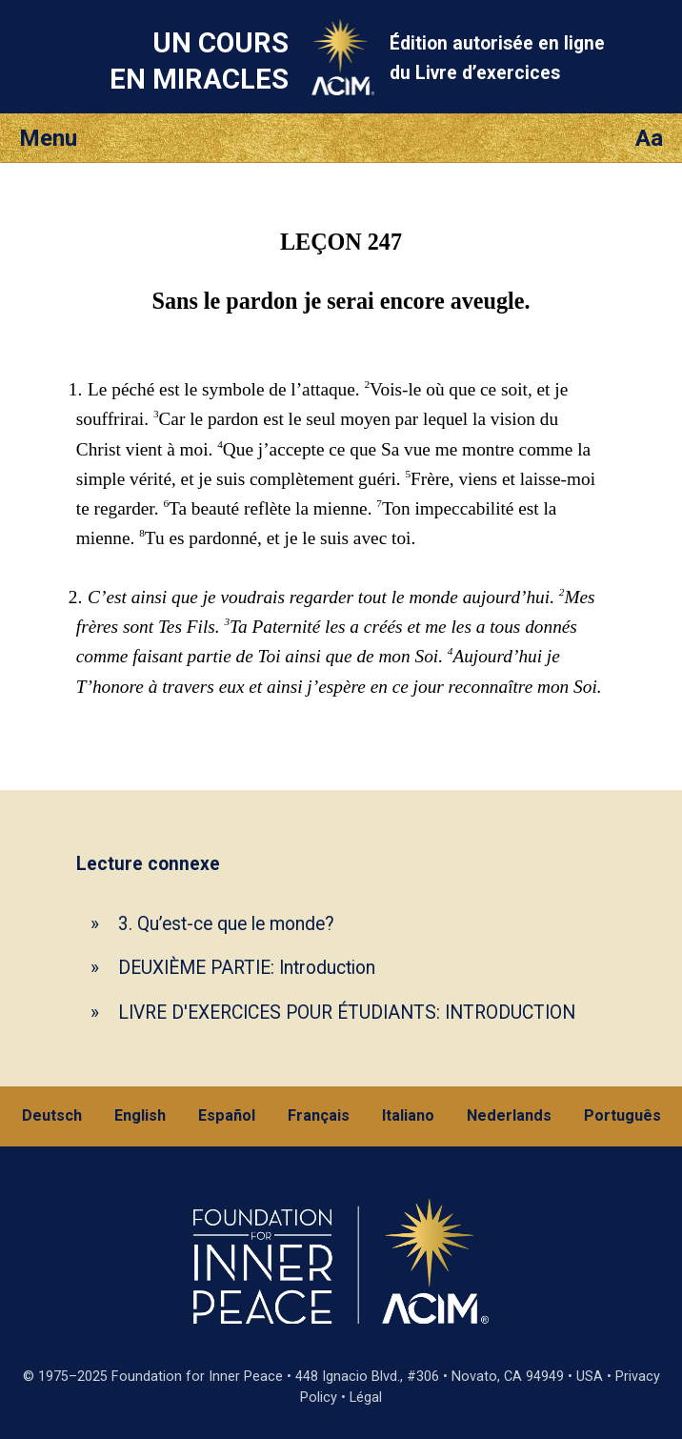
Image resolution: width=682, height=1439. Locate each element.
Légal (366, 1397)
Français (319, 1115)
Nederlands (509, 1115)
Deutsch (52, 1115)
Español (226, 1115)
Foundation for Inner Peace (197, 1376)
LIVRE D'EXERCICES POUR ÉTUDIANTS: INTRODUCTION (346, 1013)
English (140, 1115)
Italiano (408, 1115)
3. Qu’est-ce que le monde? (226, 924)
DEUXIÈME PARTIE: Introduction (246, 968)
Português (622, 1115)
